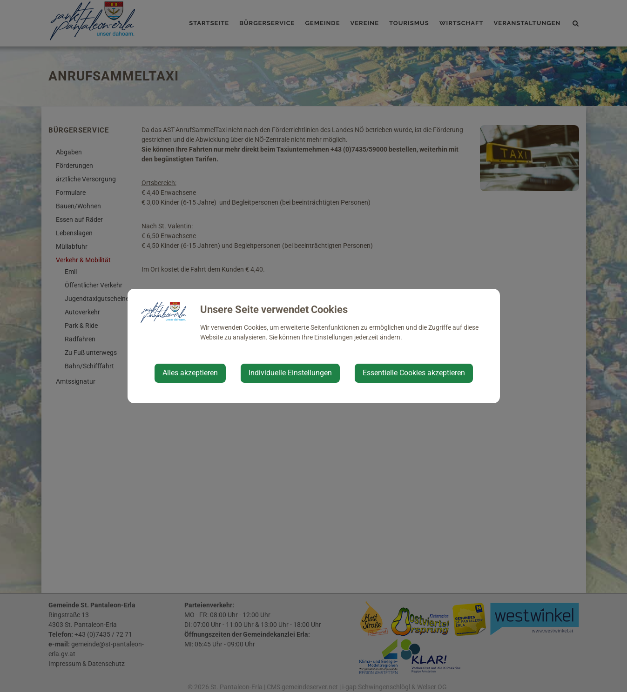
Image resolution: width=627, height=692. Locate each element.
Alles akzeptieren (190, 372)
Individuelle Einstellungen (290, 372)
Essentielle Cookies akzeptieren (414, 372)
